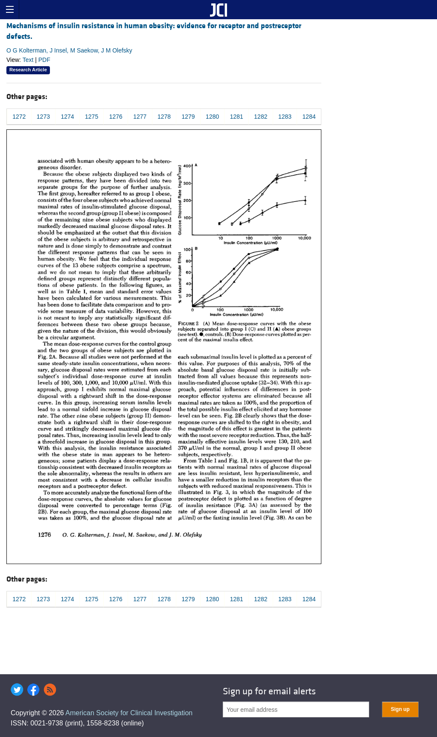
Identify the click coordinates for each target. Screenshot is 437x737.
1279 (188, 116)
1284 (309, 116)
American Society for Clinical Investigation (128, 713)
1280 (212, 116)
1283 (284, 116)
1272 (19, 116)
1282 (260, 116)
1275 (91, 116)
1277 (139, 116)
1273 (43, 116)
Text (28, 59)
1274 (67, 116)
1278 (164, 116)
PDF (44, 59)
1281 (236, 116)
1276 (115, 116)
